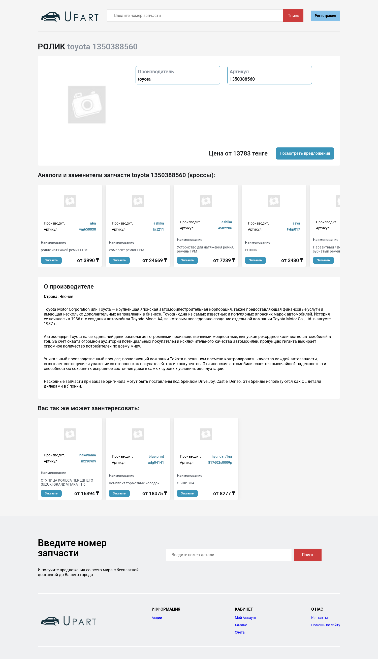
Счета (240, 632)
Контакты (319, 618)
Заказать (51, 260)
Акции (157, 618)
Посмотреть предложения (305, 153)
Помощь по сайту (325, 625)
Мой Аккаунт (246, 618)
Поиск (293, 15)
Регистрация (325, 16)
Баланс (241, 625)
